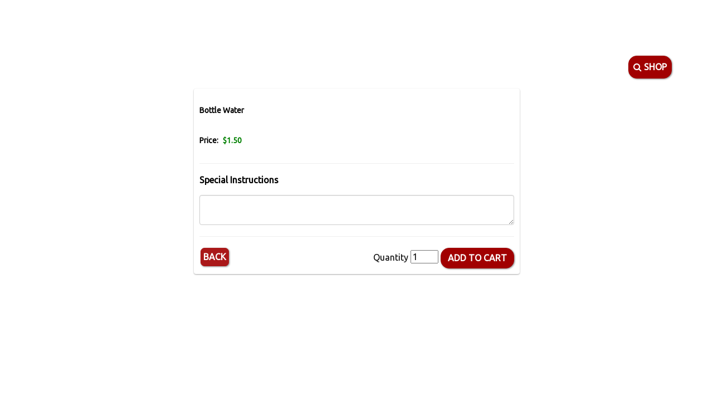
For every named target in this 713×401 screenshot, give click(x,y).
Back (214, 257)
